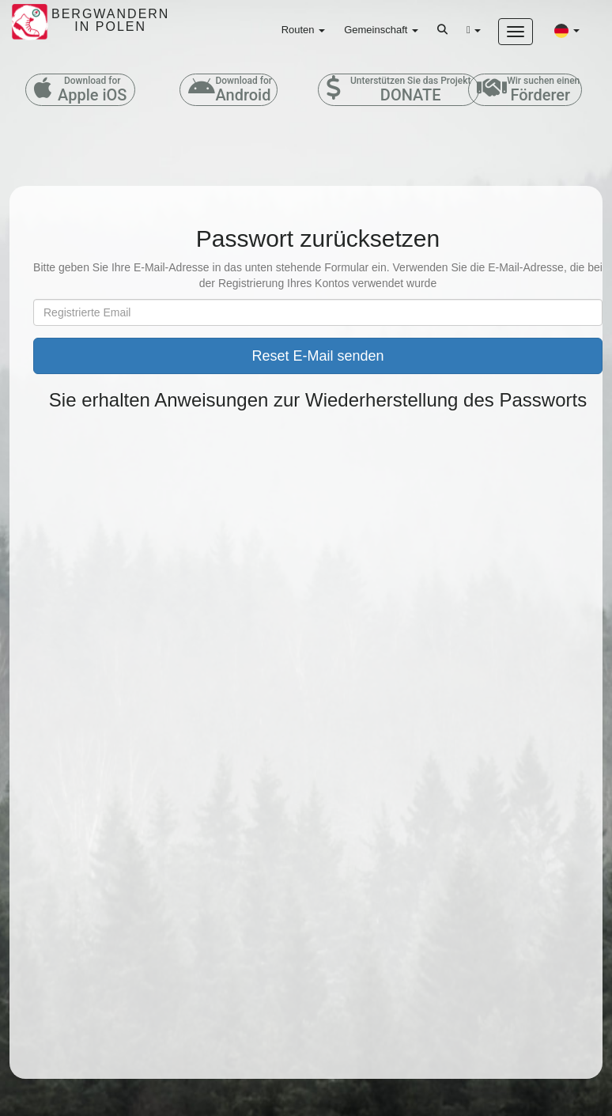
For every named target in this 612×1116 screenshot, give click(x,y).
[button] (567, 30)
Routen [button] (303, 30)
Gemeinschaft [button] (381, 30)
